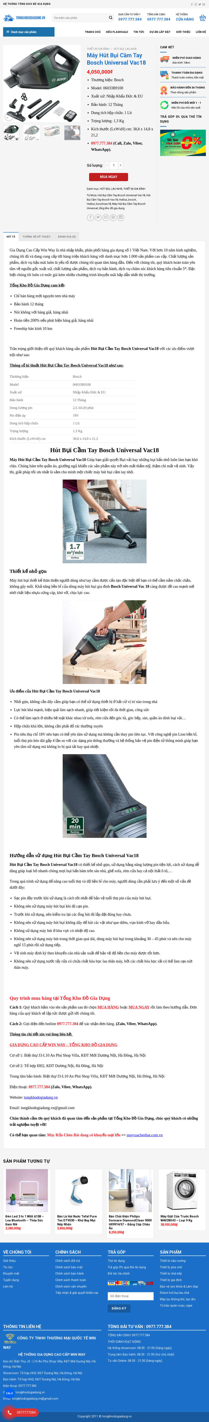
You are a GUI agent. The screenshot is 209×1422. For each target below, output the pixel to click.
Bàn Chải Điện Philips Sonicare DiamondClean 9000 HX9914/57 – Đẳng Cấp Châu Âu (130, 1222)
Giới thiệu (183, 31)
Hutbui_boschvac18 (99, 203)
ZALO (9, 1393)
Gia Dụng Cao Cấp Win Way (32, 250)
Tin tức (139, 31)
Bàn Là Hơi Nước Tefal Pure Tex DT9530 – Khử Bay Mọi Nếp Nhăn (77, 1220)
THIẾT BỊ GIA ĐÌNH (98, 48)
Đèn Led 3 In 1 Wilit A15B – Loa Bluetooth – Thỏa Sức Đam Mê (24, 1220)
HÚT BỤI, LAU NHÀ (125, 48)
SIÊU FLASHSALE (117, 31)
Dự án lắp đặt (160, 31)
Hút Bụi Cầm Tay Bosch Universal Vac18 (121, 195)
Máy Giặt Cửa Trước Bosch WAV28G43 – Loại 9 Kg (180, 1218)
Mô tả (10, 236)
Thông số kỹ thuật (37, 236)
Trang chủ (92, 31)
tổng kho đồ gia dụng (112, 208)
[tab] (11, 236)
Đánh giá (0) (67, 236)
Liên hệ (201, 31)
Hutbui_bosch (127, 199)
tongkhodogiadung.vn (30, 1392)
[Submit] (110, 17)
